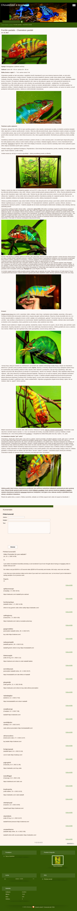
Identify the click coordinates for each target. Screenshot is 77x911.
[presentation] (38, 539)
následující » (70, 843)
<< (5, 879)
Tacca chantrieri (9, 856)
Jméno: (5, 517)
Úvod (2, 24)
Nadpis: (5, 520)
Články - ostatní (9, 24)
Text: (4, 523)
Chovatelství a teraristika (15, 5)
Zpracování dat (47, 907)
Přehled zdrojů (48, 879)
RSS (53, 907)
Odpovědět (69, 585)
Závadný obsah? (39, 907)
